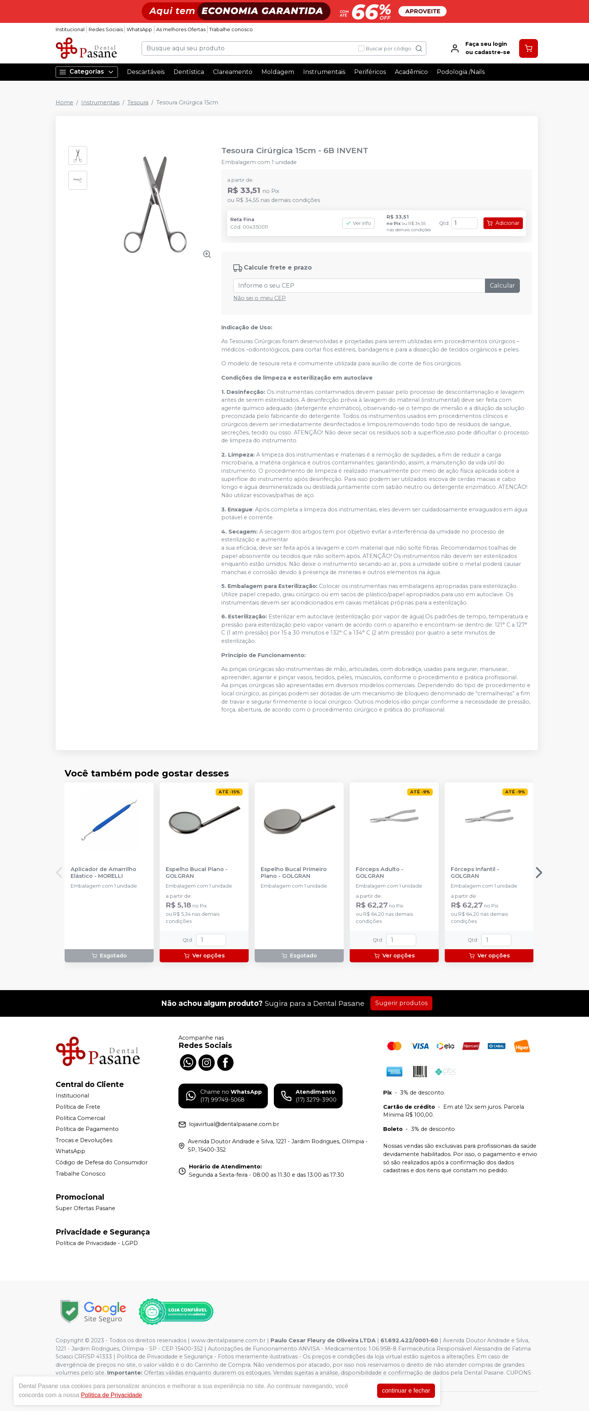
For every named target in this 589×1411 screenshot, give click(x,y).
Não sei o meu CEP (259, 298)
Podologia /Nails (461, 71)
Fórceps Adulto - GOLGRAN (379, 872)
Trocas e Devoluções (84, 1140)
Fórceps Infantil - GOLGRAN (475, 872)
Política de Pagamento (87, 1129)
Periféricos (370, 71)
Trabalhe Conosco (81, 1173)
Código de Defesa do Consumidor (102, 1162)
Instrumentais (324, 71)
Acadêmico (411, 71)
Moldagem (277, 71)
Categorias (87, 72)
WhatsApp (139, 29)
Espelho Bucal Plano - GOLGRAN (197, 872)
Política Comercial (80, 1118)
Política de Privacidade (111, 1395)
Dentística (189, 71)
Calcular (502, 285)
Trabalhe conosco (231, 29)
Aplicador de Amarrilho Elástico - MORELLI (103, 872)
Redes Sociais (106, 29)
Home (64, 102)
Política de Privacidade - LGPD (97, 1243)
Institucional (70, 29)
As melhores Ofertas (180, 29)
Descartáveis (146, 71)
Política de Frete (78, 1106)
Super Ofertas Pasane (85, 1208)
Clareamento (232, 71)
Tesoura (137, 102)
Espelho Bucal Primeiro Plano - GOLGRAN (294, 872)
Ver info (358, 223)
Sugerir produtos (401, 1003)
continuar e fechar (406, 1390)
